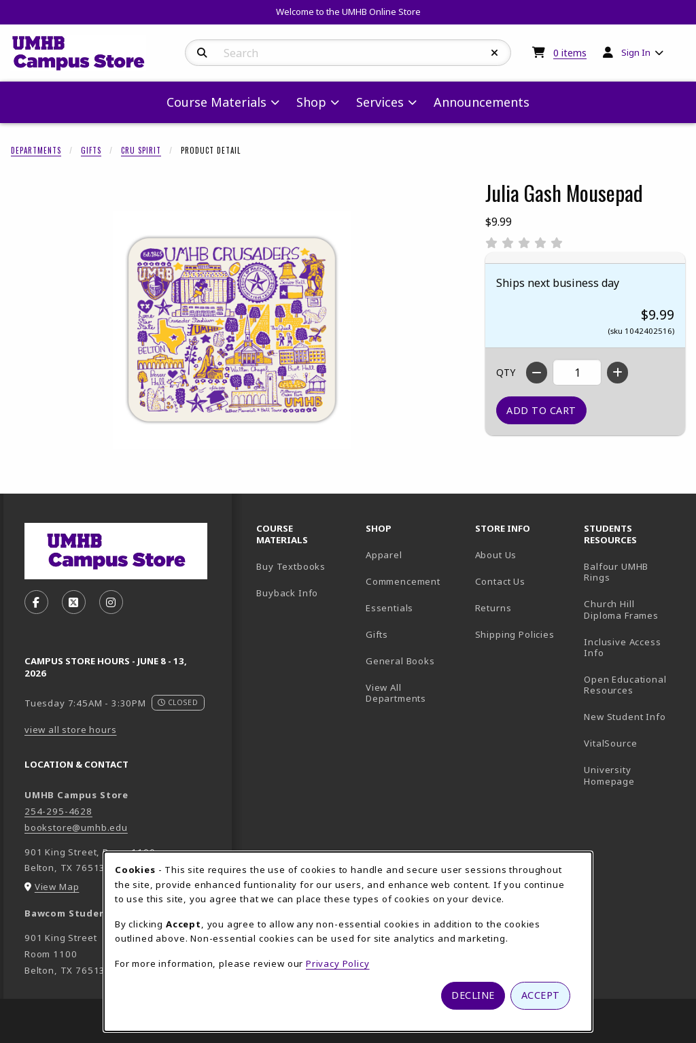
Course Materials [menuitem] (216, 102)
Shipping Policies (515, 634)
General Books (400, 661)
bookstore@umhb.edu (76, 827)
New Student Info (624, 717)
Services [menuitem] (380, 102)
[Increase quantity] (617, 372)
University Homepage (633, 775)
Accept (540, 995)
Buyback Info (287, 593)
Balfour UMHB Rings (633, 572)
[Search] (202, 53)
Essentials (389, 608)
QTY (505, 372)
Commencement (403, 581)
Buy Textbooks (291, 566)
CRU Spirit (141, 150)
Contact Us (500, 581)
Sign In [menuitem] (635, 52)
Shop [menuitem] (311, 102)
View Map (57, 886)
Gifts (91, 150)
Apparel (384, 555)
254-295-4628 (58, 811)
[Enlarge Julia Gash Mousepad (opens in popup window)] (232, 330)
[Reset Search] (495, 53)
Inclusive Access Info (622, 648)
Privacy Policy (338, 963)
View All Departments (396, 693)
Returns (493, 608)
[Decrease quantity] (536, 372)
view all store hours (70, 729)
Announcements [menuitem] (481, 102)
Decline (473, 995)
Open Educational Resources (625, 685)
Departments (36, 150)
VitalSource (633, 742)
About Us (496, 555)
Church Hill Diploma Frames (633, 609)
